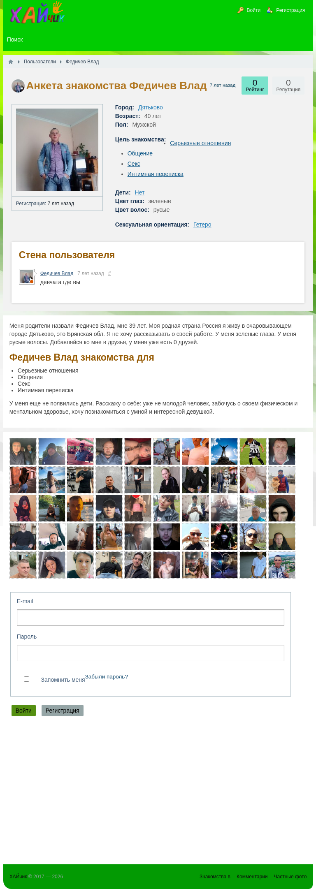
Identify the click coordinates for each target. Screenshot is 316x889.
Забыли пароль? (106, 677)
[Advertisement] (158, 792)
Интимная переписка (156, 174)
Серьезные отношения (200, 143)
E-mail (25, 601)
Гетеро (202, 224)
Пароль (27, 636)
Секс (134, 163)
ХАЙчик (18, 877)
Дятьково (150, 107)
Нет (140, 192)
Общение (140, 153)
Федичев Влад (57, 273)
